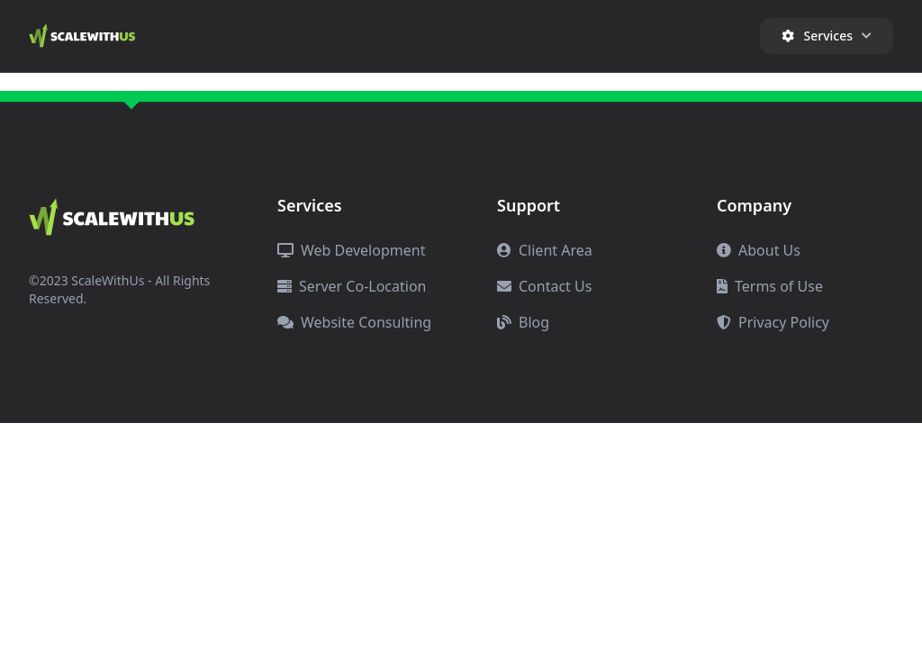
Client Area (544, 250)
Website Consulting (354, 322)
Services (827, 35)
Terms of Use (770, 286)
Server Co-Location (351, 286)
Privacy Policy (773, 322)
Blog (523, 322)
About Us (758, 250)
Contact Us (544, 286)
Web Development (351, 250)
